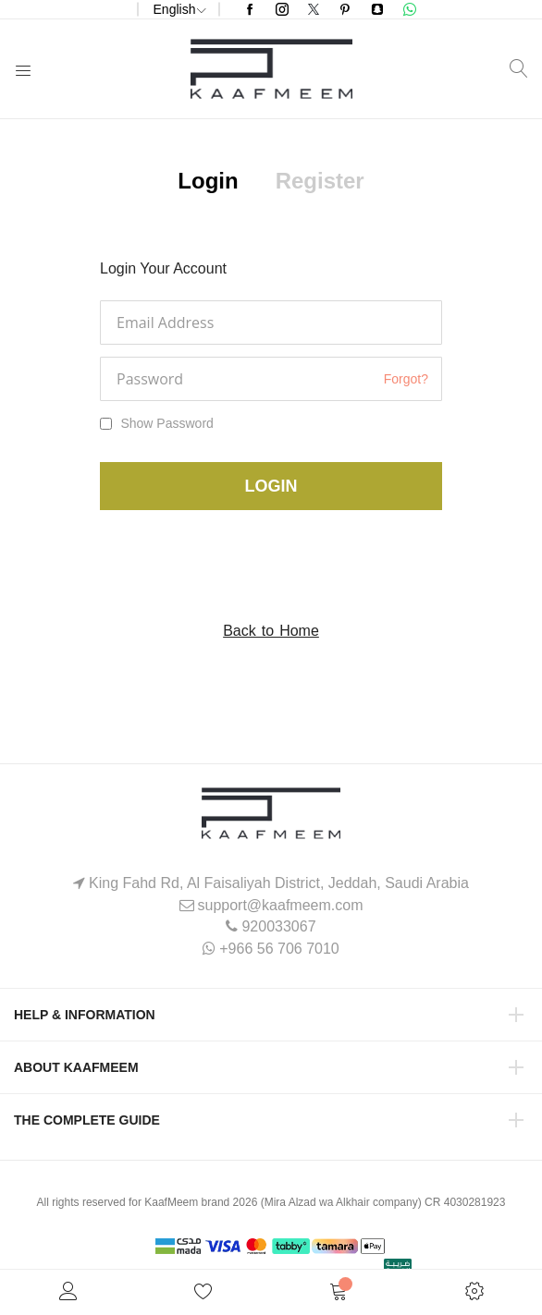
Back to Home (271, 631)
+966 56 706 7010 (279, 948)
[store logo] (271, 68)
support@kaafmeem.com (280, 905)
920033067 (278, 926)
